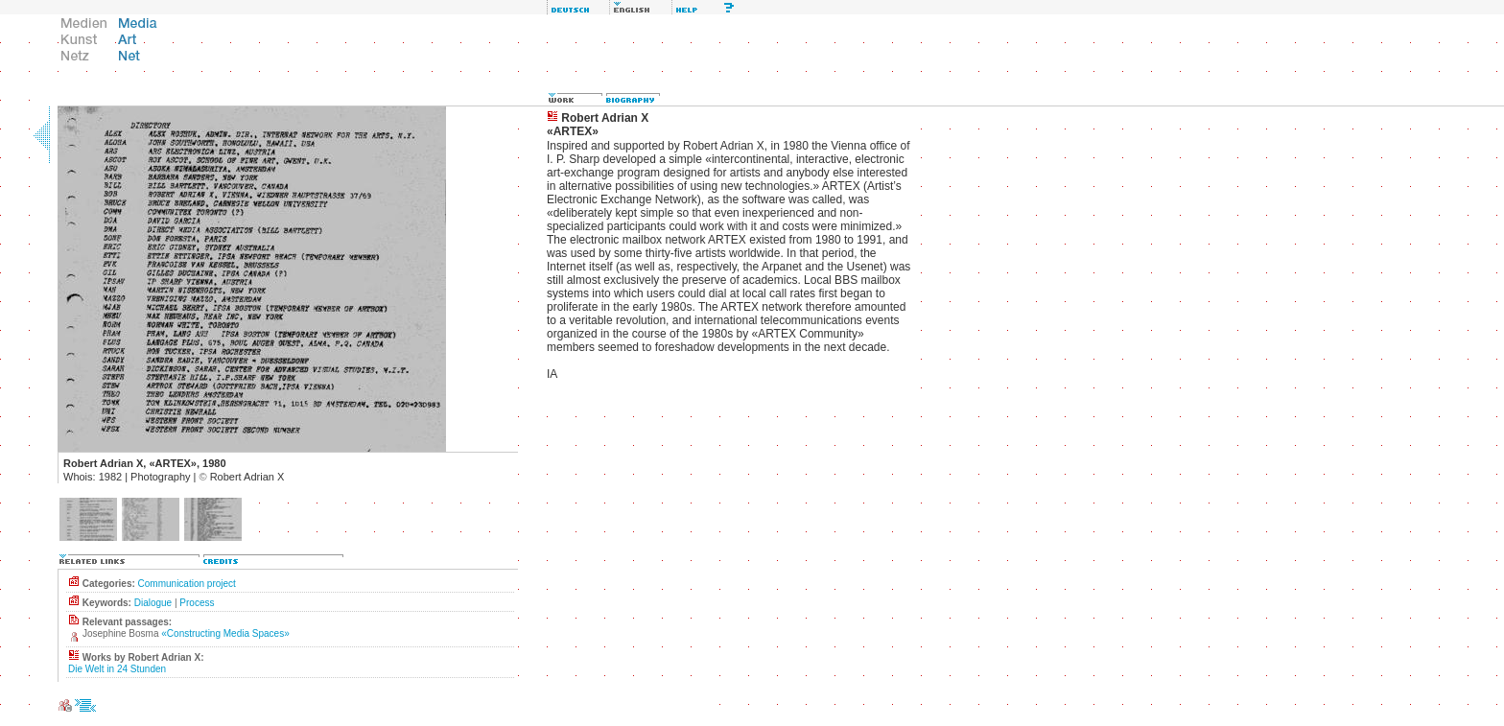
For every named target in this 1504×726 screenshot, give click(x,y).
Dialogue (153, 602)
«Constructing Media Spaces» (225, 633)
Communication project (187, 583)
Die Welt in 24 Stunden (117, 669)
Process (196, 602)
